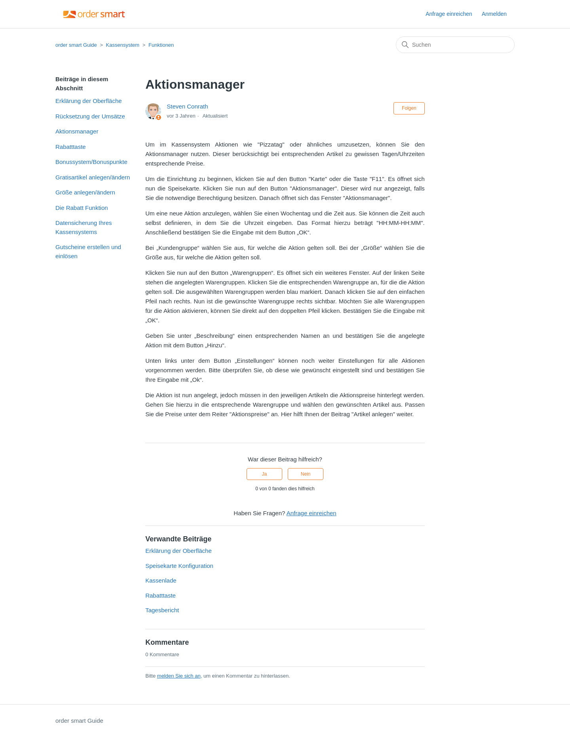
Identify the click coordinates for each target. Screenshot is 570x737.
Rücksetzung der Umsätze (90, 116)
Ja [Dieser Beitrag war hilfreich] (264, 474)
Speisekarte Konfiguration (179, 565)
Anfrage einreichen (449, 14)
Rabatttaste (70, 146)
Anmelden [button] (494, 14)
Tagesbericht (162, 610)
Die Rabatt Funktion (81, 207)
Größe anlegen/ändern (85, 192)
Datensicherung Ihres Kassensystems (83, 227)
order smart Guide (76, 45)
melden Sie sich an (179, 676)
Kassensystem (123, 45)
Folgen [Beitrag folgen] (409, 108)
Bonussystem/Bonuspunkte (91, 161)
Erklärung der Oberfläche (88, 100)
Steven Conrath (187, 106)
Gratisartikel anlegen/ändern (92, 177)
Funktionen (161, 45)
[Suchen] (455, 45)
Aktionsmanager (76, 131)
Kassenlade (160, 580)
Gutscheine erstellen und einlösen (88, 251)
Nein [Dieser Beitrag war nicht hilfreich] (306, 474)
